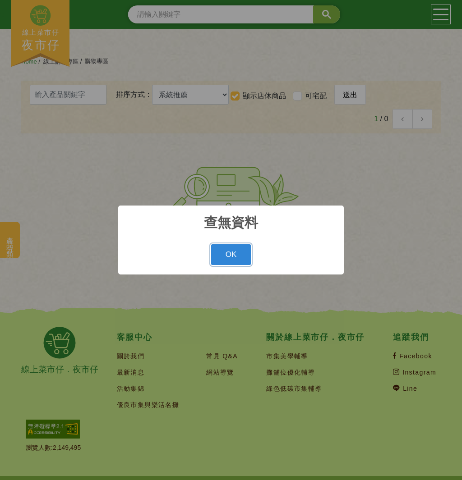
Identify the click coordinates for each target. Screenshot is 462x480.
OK (231, 254)
